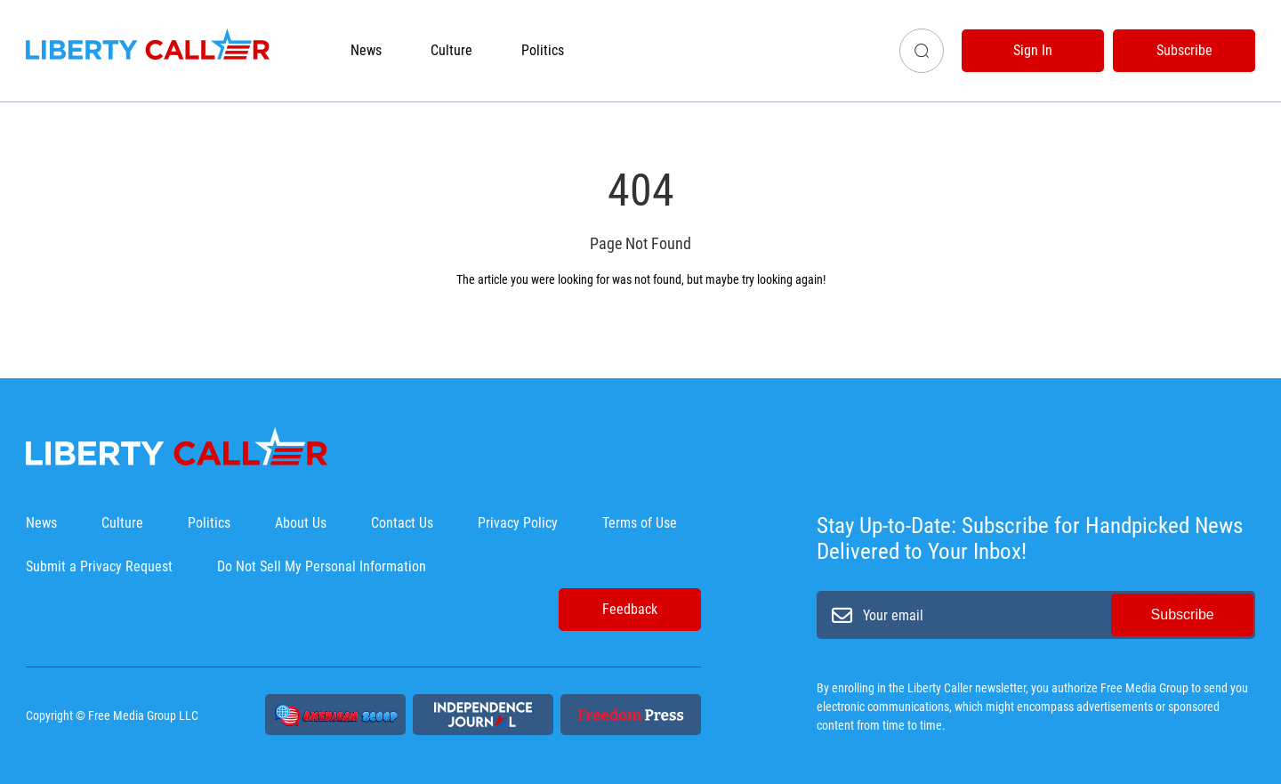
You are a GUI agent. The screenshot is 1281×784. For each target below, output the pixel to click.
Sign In (1032, 50)
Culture (451, 50)
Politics (542, 50)
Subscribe (1184, 50)
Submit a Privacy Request (99, 566)
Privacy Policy (518, 522)
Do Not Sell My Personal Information (321, 566)
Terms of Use (639, 522)
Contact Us (402, 522)
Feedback (629, 609)
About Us (300, 522)
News (366, 50)
